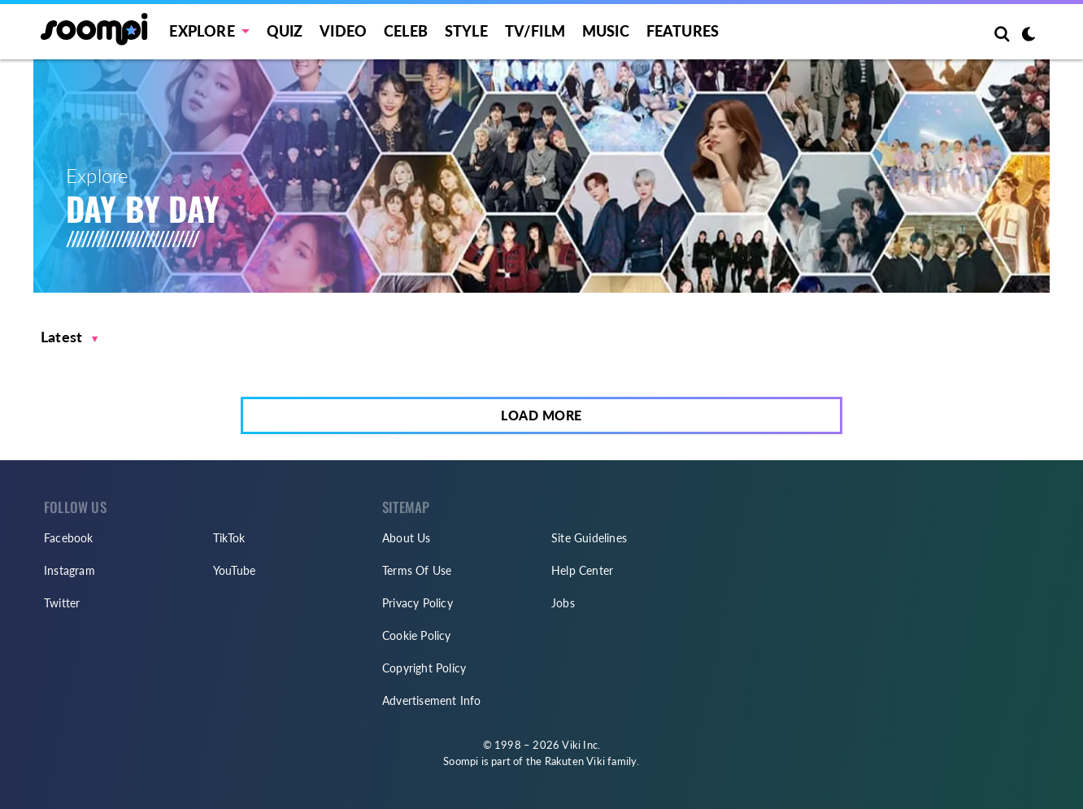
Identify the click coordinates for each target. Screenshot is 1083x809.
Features (683, 31)
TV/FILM (535, 31)
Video (343, 31)
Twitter (62, 603)
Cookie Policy (416, 635)
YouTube (234, 570)
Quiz (285, 31)
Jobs (563, 603)
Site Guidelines (589, 538)
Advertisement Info (431, 700)
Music (605, 31)
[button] (69, 337)
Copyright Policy (424, 668)
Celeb (406, 31)
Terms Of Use (416, 570)
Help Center (582, 570)
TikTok (229, 538)
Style (466, 31)
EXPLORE (201, 31)
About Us (406, 538)
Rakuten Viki (575, 761)
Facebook (69, 538)
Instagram (69, 570)
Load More (541, 415)
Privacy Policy (417, 603)
